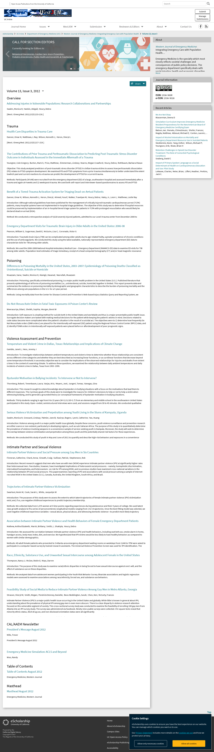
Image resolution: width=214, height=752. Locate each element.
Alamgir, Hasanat (47, 275)
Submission (96, 26)
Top (209, 712)
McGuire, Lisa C (51, 231)
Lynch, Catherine (80, 417)
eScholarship (8, 34)
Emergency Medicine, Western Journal (24, 677)
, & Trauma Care (66, 56)
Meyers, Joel (61, 383)
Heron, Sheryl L (64, 137)
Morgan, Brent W (49, 309)
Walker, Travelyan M (78, 197)
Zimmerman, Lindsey (69, 162)
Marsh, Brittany (38, 526)
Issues (42, 26)
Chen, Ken (92, 595)
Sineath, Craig (45, 457)
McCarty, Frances (106, 595)
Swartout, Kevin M (15, 492)
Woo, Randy (12, 657)
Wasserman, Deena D (165, 117)
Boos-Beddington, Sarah (75, 595)
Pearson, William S (15, 231)
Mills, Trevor (12, 634)
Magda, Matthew (163, 133)
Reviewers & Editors (129, 26)
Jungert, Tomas (76, 383)
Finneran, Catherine (16, 457)
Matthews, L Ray (30, 137)
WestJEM (67, 26)
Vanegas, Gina (90, 383)
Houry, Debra (45, 108)
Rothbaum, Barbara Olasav (130, 162)
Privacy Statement (144, 732)
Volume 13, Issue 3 (149, 34)
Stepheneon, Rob (77, 457)
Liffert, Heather (192, 171)
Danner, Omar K (14, 137)
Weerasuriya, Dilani (16, 309)
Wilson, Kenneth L (47, 137)
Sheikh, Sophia (33, 309)
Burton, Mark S (36, 162)
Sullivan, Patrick (61, 457)
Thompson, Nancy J (16, 560)
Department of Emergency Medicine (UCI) (43, 34)
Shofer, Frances (196, 130)
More (158, 73)
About (160, 26)
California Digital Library (12, 732)
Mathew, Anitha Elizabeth (18, 526)
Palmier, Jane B (49, 417)
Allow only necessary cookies (150, 743)
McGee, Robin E (33, 560)
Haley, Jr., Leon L (109, 197)
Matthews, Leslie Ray (127, 197)
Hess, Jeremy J (30, 349)
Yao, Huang (94, 417)
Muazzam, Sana (14, 275)
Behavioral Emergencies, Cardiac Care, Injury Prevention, (38, 54)
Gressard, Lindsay (32, 417)
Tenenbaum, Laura (34, 383)
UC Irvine (8, 19)
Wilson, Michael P (194, 143)
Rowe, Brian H (177, 145)
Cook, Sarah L (31, 492)
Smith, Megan (31, 595)
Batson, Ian (161, 130)
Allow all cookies (189, 743)
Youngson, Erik (162, 145)
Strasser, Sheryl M (15, 595)
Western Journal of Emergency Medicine (176, 46)
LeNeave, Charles (163, 171)
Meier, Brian (178, 171)
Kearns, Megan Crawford (92, 162)
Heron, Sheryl (47, 197)
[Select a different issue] (43, 91)
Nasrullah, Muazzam (66, 275)
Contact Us (186, 26)
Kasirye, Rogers (64, 417)
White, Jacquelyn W (48, 492)
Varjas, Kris (49, 383)
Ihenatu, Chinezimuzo (177, 130)
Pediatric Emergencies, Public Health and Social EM (35, 56)
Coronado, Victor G (68, 231)
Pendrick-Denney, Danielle (50, 595)
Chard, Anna (32, 457)
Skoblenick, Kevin (164, 143)
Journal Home (18, 26)
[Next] (144, 54)
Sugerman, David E (33, 231)
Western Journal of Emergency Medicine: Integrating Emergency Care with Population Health (101, 34)
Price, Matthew (51, 162)
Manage (202, 17)
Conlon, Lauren (197, 133)
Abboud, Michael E (180, 133)
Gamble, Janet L (14, 349)
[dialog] (170, 731)
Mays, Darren (48, 560)
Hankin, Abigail (31, 108)
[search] (208, 3)
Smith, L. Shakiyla (54, 526)
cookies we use (186, 732)
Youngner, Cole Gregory (17, 162)
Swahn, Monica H (15, 108)
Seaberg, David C (163, 158)
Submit (202, 11)
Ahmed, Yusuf (61, 197)
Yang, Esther (178, 143)
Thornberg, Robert (15, 383)
